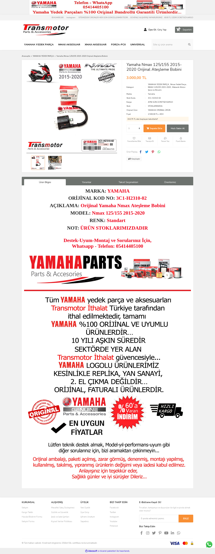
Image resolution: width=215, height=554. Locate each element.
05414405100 (57, 17)
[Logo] (46, 29)
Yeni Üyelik (85, 507)
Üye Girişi (84, 512)
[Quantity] (134, 128)
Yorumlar (86, 182)
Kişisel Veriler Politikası (61, 521)
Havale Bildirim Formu (32, 516)
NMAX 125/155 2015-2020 (159, 87)
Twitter (113, 512)
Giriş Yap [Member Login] (162, 29)
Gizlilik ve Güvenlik (59, 512)
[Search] (172, 44)
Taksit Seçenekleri (128, 182)
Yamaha (151, 94)
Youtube (113, 521)
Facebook (114, 507)
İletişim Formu (28, 521)
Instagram (71, 17)
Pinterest (114, 526)
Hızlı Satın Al (178, 128)
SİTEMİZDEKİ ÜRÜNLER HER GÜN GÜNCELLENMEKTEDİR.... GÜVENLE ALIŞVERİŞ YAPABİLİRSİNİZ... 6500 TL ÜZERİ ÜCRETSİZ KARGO (135, 17)
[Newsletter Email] (159, 518)
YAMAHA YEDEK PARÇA (158, 84)
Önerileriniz (170, 182)
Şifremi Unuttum (87, 516)
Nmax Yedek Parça (178, 84)
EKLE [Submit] (186, 518)
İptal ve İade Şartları (60, 516)
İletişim (25, 507)
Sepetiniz (84, 521)
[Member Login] (145, 29)
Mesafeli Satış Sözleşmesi (62, 507)
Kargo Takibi (27, 512)
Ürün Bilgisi (45, 182)
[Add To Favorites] (134, 141)
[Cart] (184, 30)
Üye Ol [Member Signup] (152, 29)
